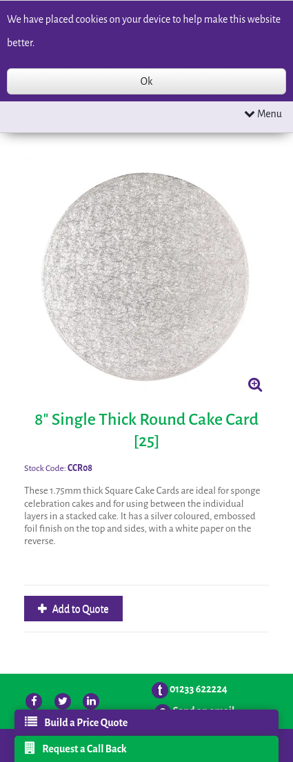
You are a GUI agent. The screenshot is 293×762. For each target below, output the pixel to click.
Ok (146, 81)
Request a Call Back (76, 748)
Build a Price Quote (76, 722)
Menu (263, 113)
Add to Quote (79, 608)
